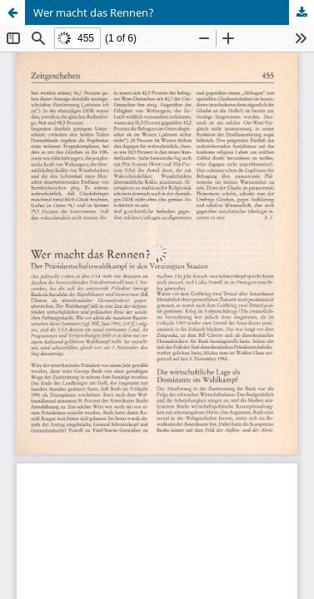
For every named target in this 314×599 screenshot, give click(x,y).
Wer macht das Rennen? (93, 12)
